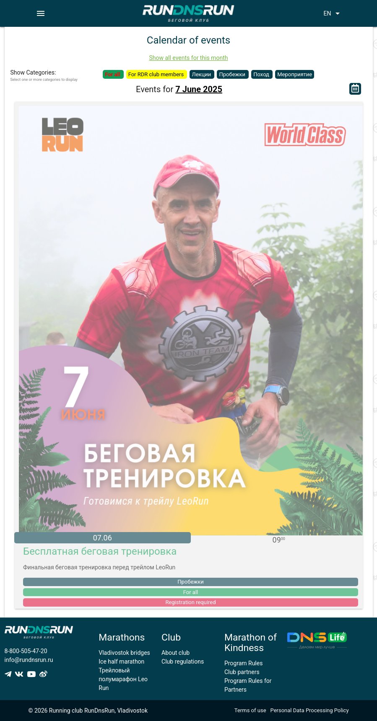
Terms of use (250, 710)
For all (113, 74)
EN (333, 13)
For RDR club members (156, 74)
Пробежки (233, 74)
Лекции (202, 74)
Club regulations (182, 661)
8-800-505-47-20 (26, 651)
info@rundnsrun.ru (29, 659)
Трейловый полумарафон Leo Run (123, 679)
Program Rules (243, 663)
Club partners (242, 672)
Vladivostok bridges (124, 652)
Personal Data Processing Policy (309, 710)
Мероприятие (294, 74)
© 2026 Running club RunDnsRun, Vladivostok (88, 710)
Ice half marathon (121, 661)
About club (175, 652)
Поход (261, 74)
